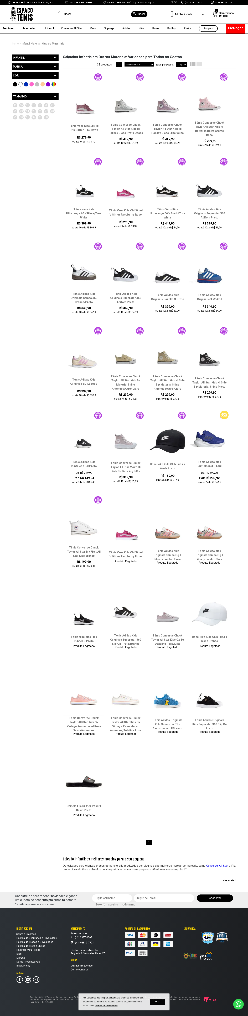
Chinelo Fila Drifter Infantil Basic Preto (84, 808)
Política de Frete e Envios (30, 946)
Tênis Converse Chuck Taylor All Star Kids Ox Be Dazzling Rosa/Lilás (167, 640)
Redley (171, 28)
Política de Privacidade (106, 1005)
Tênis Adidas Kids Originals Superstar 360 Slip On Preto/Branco (125, 640)
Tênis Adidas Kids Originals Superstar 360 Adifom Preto (209, 213)
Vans (93, 28)
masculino (112, 905)
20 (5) (27, 111)
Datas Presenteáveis (28, 962)
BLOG (173, 2)
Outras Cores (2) (53, 84)
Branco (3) (20, 84)
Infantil (49, 28)
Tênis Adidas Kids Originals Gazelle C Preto (167, 297)
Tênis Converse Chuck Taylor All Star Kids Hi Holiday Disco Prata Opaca (125, 129)
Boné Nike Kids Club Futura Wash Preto (167, 466)
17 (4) (36, 105)
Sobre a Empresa (26, 934)
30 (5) (46, 123)
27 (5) (17, 123)
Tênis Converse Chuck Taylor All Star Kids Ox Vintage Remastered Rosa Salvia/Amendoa (84, 724)
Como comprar (79, 969)
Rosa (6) (31, 84)
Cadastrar (215, 898)
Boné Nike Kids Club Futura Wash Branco (209, 639)
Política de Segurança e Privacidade (36, 938)
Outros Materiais (53, 44)
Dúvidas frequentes (82, 966)
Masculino (29, 28)
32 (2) (27, 129)
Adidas (126, 28)
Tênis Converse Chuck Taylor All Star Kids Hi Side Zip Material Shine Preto (209, 382)
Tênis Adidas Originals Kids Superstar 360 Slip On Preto (209, 724)
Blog (19, 954)
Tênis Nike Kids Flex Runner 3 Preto (84, 639)
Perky (187, 28)
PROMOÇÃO (236, 28)
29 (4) (36, 123)
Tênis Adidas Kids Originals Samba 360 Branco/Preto (84, 298)
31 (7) (17, 129)
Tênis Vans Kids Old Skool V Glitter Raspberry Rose (126, 212)
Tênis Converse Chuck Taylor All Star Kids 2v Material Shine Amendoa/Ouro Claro (126, 382)
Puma (155, 28)
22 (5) (46, 111)
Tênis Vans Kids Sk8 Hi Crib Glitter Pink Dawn (84, 128)
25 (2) (36, 117)
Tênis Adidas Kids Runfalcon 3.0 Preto (84, 464)
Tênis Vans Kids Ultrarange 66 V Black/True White (83, 213)
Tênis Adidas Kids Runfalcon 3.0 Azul (209, 464)
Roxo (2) (48, 84)
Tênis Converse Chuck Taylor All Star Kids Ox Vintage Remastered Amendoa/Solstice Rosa (125, 724)
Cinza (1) (37, 84)
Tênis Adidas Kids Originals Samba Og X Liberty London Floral (167, 555)
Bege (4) (42, 84)
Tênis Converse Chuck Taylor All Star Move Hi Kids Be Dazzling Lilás (126, 467)
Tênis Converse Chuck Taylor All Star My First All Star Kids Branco (84, 552)
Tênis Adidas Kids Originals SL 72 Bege (83, 382)
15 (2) (17, 105)
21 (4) (36, 111)
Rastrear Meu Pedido (28, 950)
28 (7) (27, 123)
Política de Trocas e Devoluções (34, 942)
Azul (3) (26, 84)
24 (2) (27, 117)
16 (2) (27, 105)
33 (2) (36, 129)
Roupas (208, 29)
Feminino (8, 28)
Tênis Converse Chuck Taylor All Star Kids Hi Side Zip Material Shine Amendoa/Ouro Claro (167, 382)
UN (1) (46, 129)
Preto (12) (15, 84)
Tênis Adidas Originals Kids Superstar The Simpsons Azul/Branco (167, 724)
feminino (130, 905)
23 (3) (17, 117)
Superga (109, 28)
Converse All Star (71, 28)
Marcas (20, 958)
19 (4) (17, 111)
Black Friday (23, 966)
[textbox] (102, 14)
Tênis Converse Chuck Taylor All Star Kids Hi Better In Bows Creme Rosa (209, 129)
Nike (141, 28)
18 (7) (46, 105)
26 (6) (46, 117)
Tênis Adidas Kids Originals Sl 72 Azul (209, 297)
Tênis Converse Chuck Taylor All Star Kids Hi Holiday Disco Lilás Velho (167, 129)
